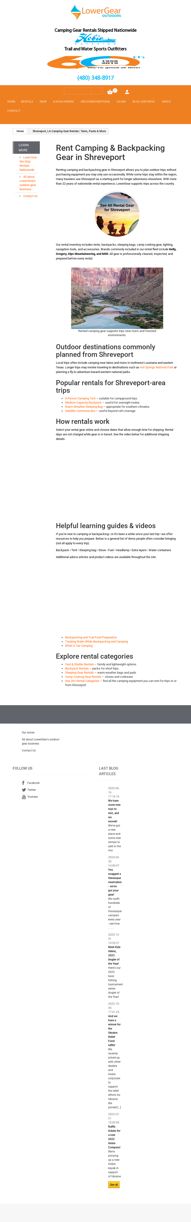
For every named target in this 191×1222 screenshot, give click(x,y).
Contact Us (30, 196)
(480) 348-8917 (95, 78)
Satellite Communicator (80, 411)
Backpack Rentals (77, 668)
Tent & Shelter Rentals (79, 664)
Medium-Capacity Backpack (83, 402)
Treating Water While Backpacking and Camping (96, 641)
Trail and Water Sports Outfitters (95, 49)
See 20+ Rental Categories (82, 681)
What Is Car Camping (79, 645)
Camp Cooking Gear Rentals (83, 676)
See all (114, 1184)
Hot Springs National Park (156, 367)
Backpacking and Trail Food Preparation (91, 637)
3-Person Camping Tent (80, 398)
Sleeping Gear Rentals (79, 672)
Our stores (28, 732)
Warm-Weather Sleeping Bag (84, 406)
